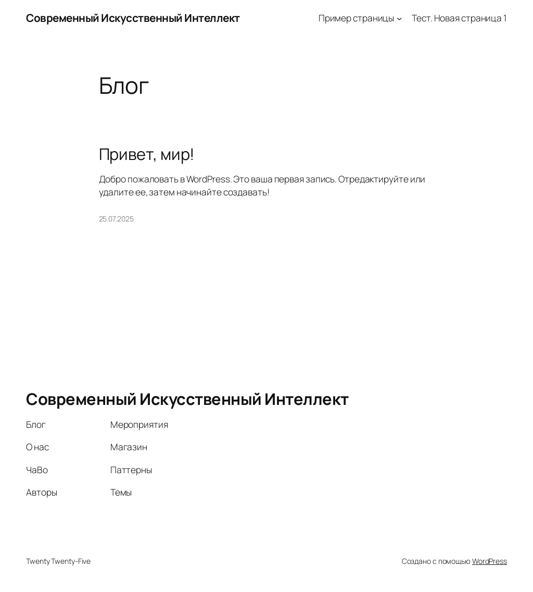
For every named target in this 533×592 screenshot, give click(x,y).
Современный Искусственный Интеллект (133, 17)
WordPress (489, 561)
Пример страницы (357, 17)
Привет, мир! (147, 154)
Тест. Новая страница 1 (459, 17)
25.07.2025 (116, 219)
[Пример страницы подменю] (399, 17)
